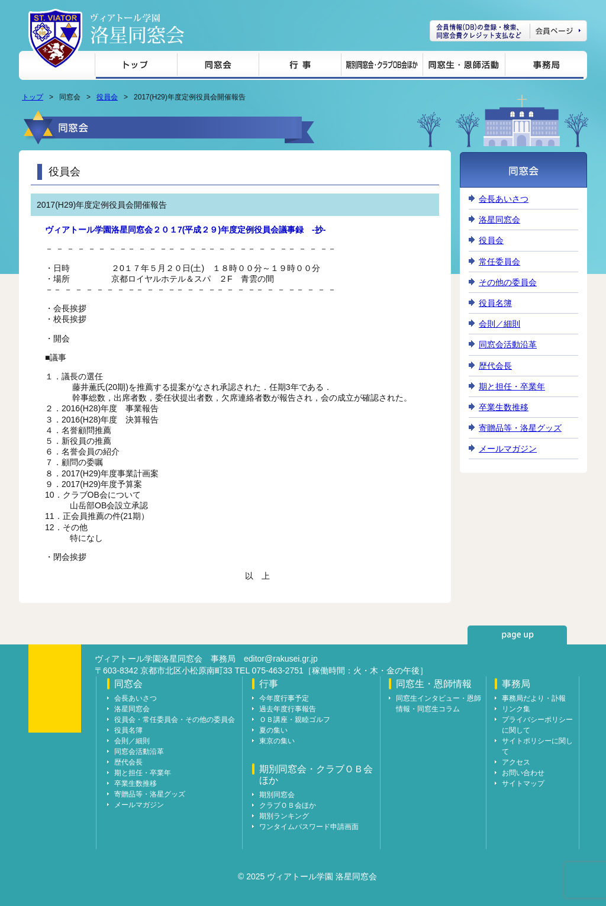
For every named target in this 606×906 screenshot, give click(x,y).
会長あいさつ (503, 199)
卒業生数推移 (503, 407)
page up (517, 635)
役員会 (107, 97)
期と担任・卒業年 (512, 386)
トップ (136, 66)
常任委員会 (499, 261)
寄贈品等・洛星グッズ (520, 428)
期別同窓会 (277, 795)
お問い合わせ (523, 773)
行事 (300, 66)
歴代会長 (495, 365)
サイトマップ (523, 783)
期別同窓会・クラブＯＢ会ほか (382, 66)
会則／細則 (499, 323)
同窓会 (218, 66)
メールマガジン (508, 448)
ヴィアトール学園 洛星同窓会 (137, 29)
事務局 (544, 66)
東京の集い (277, 741)
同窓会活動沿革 (508, 344)
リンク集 (516, 709)
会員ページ (508, 30)
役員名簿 (495, 303)
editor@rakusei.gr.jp (281, 658)
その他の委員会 (508, 282)
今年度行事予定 (284, 698)
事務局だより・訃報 (534, 698)
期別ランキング (284, 816)
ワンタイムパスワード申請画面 (309, 827)
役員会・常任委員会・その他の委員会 (174, 719)
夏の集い (273, 730)
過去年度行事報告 (287, 709)
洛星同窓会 (499, 219)
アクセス (516, 762)
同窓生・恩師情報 (464, 66)
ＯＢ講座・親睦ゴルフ (294, 719)
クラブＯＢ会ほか (287, 805)
